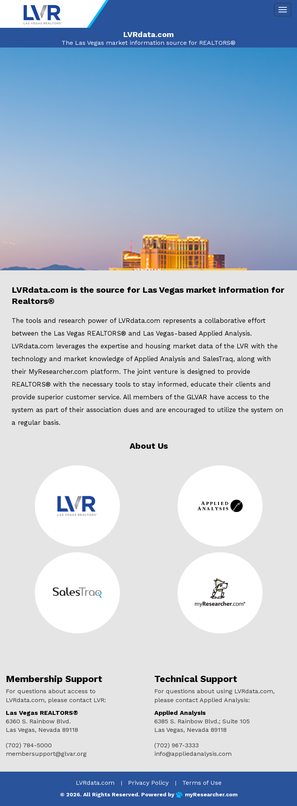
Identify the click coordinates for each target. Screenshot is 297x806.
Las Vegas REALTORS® (90, 333)
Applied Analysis (224, 333)
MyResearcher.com (58, 371)
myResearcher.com (211, 794)
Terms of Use (202, 782)
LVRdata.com (95, 782)
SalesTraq (218, 359)
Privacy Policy (148, 782)
